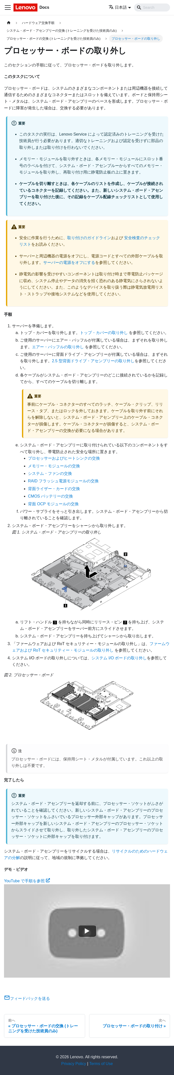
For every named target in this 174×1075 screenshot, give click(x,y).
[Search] (152, 7)
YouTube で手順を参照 (27, 881)
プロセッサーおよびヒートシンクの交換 (64, 458)
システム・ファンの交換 (50, 473)
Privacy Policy (73, 1064)
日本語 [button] (118, 7)
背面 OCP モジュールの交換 (53, 504)
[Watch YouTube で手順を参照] (87, 931)
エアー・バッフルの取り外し (58, 347)
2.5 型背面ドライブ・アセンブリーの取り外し (93, 361)
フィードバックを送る (27, 998)
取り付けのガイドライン (89, 238)
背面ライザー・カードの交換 (54, 489)
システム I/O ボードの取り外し (119, 658)
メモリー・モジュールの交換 (54, 466)
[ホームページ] (8, 23)
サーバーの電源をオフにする (69, 262)
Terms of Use (101, 1064)
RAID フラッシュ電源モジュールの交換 (63, 481)
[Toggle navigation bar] (7, 7)
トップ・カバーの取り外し (104, 333)
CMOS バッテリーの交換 (50, 496)
